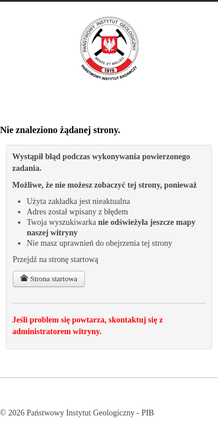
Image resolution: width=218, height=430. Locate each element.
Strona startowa (48, 278)
